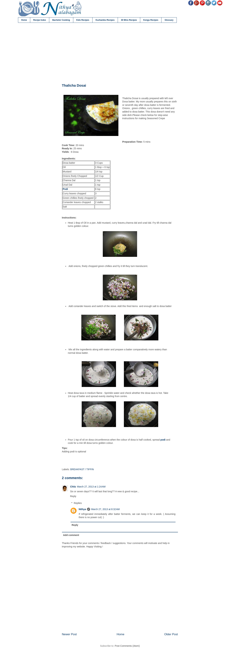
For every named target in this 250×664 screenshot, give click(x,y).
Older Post (171, 634)
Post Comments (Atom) (127, 645)
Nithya (82, 509)
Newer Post (69, 634)
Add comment (71, 535)
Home (24, 20)
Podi (65, 189)
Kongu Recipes (150, 20)
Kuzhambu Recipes (105, 20)
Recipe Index (39, 20)
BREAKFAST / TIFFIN (82, 469)
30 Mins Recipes (129, 20)
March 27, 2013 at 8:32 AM (105, 509)
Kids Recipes (82, 20)
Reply (73, 496)
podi (163, 439)
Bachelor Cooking (61, 20)
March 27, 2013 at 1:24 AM (91, 486)
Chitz (73, 486)
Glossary (169, 20)
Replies (78, 503)
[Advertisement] (120, 53)
